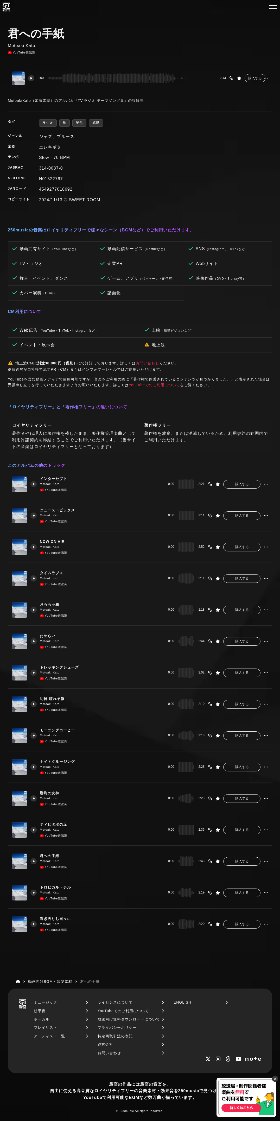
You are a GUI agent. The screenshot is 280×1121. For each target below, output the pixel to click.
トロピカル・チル (58, 887)
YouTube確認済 (21, 52)
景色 (79, 123)
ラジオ (47, 123)
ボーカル (41, 1019)
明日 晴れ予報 (54, 699)
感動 (96, 123)
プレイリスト (45, 1027)
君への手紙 (51, 856)
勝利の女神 (51, 793)
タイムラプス (53, 573)
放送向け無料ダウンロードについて (129, 1019)
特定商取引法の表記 (115, 1036)
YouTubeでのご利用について (154, 385)
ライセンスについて (115, 1002)
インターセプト (56, 479)
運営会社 (105, 1044)
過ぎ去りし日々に (58, 919)
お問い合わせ (147, 363)
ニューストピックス (60, 510)
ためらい (49, 636)
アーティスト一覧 (49, 1036)
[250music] (6, 7)
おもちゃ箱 (51, 604)
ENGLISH (182, 1002)
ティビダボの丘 (56, 824)
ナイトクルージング (60, 761)
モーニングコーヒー (60, 730)
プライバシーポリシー (117, 1027)
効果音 (40, 1011)
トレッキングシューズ (62, 667)
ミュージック (45, 1002)
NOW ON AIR (54, 541)
